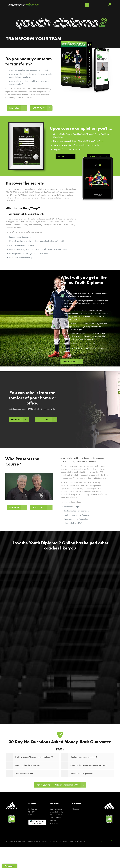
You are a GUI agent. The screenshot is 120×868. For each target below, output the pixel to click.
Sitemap (31, 814)
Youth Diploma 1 (56, 808)
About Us (31, 811)
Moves (53, 820)
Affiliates (75, 808)
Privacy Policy (53, 841)
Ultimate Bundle (56, 811)
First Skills (54, 823)
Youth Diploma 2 (56, 814)
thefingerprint (80, 841)
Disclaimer (63, 841)
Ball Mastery (55, 817)
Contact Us (32, 808)
